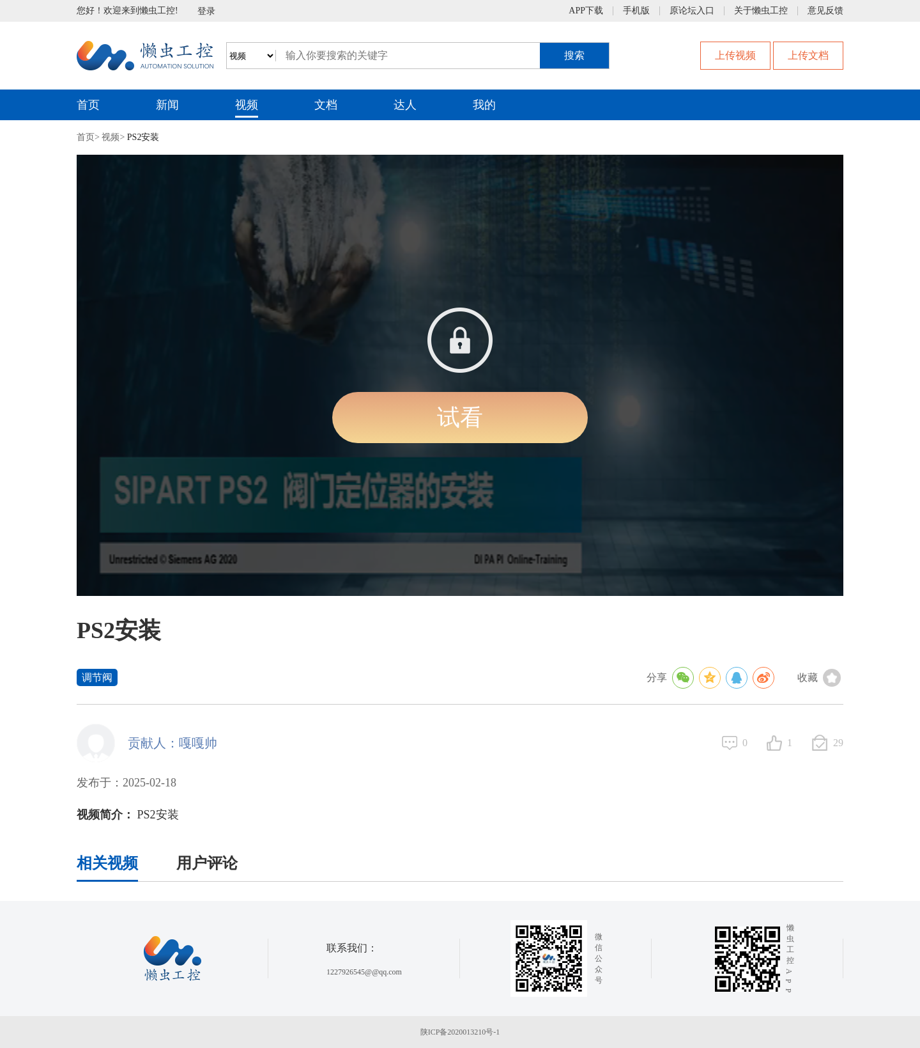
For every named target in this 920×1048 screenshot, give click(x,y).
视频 (246, 104)
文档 (325, 104)
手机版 (636, 10)
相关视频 (107, 863)
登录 (206, 11)
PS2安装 (143, 137)
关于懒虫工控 (761, 10)
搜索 (574, 55)
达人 (405, 104)
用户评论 (207, 863)
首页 (88, 104)
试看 (460, 417)
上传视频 (735, 55)
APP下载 (586, 10)
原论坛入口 (692, 10)
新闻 (167, 104)
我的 (484, 104)
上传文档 (808, 55)
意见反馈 (825, 10)
